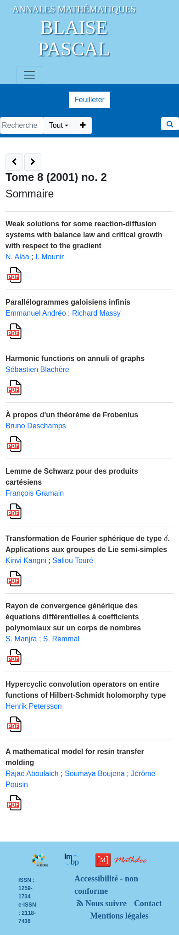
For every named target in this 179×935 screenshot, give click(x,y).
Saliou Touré (72, 560)
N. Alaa (17, 257)
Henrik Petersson (34, 706)
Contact (148, 903)
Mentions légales (119, 915)
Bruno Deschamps (36, 426)
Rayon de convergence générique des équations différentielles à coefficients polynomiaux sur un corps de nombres (73, 617)
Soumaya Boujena (95, 773)
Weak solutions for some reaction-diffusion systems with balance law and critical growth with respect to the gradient (84, 235)
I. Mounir (49, 257)
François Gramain (35, 493)
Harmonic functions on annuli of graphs (75, 358)
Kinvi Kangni (26, 560)
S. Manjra (21, 639)
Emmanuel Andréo (36, 313)
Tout (56, 125)
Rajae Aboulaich (32, 773)
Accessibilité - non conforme (106, 885)
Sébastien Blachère (37, 369)
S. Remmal (61, 639)
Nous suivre (102, 903)
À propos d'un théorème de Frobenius (72, 415)
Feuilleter (89, 100)
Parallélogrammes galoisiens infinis (68, 302)
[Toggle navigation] (29, 75)
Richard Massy (96, 313)
